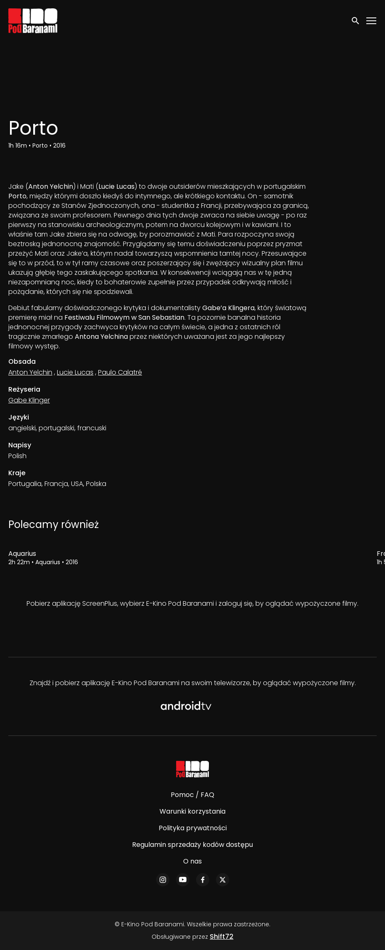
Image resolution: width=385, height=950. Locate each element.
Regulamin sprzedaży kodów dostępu (192, 844)
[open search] (355, 20)
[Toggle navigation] (372, 21)
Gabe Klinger (29, 400)
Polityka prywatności (193, 828)
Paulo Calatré (120, 372)
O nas (192, 861)
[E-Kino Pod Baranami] (192, 769)
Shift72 (221, 936)
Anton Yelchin (30, 372)
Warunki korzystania (192, 811)
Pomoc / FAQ (192, 794)
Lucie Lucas (75, 372)
